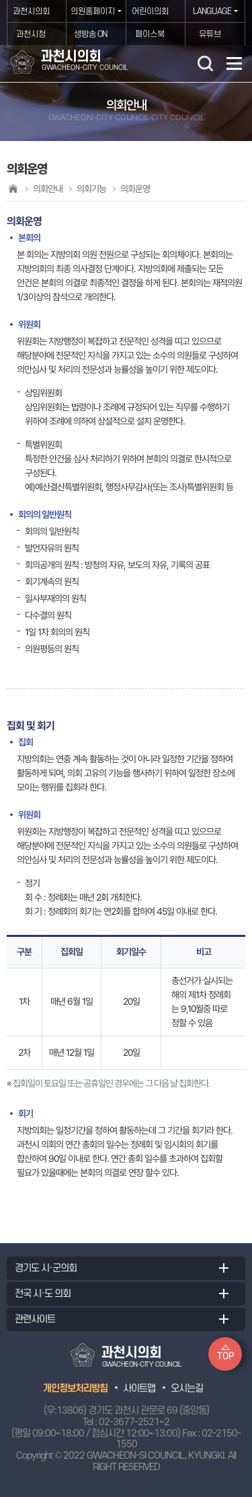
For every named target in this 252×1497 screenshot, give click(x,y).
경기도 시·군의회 (46, 1268)
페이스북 (150, 34)
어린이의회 (150, 11)
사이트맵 (139, 1388)
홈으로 (13, 188)
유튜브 (210, 34)
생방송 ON (90, 34)
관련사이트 (35, 1319)
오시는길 (187, 1388)
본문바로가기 (0, 0)
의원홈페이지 (93, 11)
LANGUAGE (212, 11)
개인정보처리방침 (75, 1388)
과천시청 (31, 34)
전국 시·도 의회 (43, 1294)
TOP (225, 1356)
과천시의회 (31, 11)
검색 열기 (205, 63)
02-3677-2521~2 (134, 1422)
